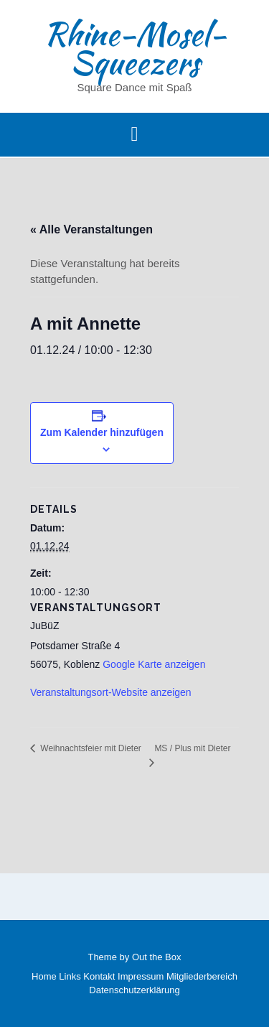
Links (69, 976)
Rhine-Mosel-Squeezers (135, 48)
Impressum (141, 976)
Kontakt (99, 976)
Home (44, 976)
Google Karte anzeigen (154, 664)
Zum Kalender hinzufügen (102, 432)
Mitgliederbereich (201, 976)
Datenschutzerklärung (134, 990)
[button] (134, 135)
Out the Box (156, 957)
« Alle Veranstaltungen (91, 229)
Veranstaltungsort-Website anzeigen (111, 692)
